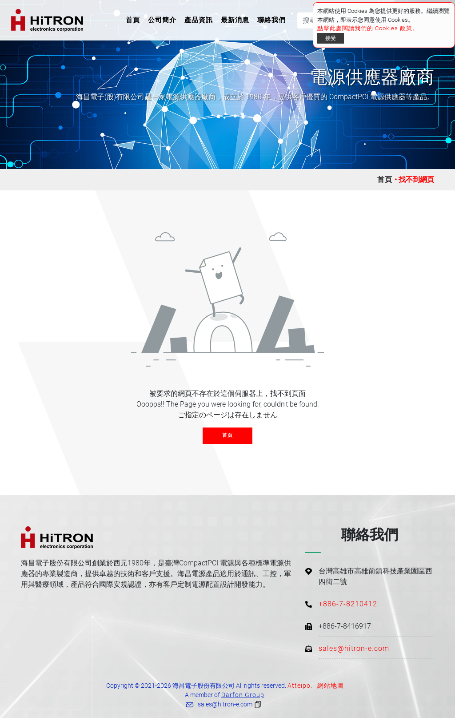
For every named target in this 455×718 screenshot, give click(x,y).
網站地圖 (330, 685)
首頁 (135, 19)
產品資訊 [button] (198, 20)
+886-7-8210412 (348, 604)
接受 (330, 38)
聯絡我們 (271, 20)
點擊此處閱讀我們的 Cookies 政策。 (368, 28)
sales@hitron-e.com (354, 648)
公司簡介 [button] (162, 20)
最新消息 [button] (235, 20)
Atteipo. (299, 685)
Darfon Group (242, 694)
